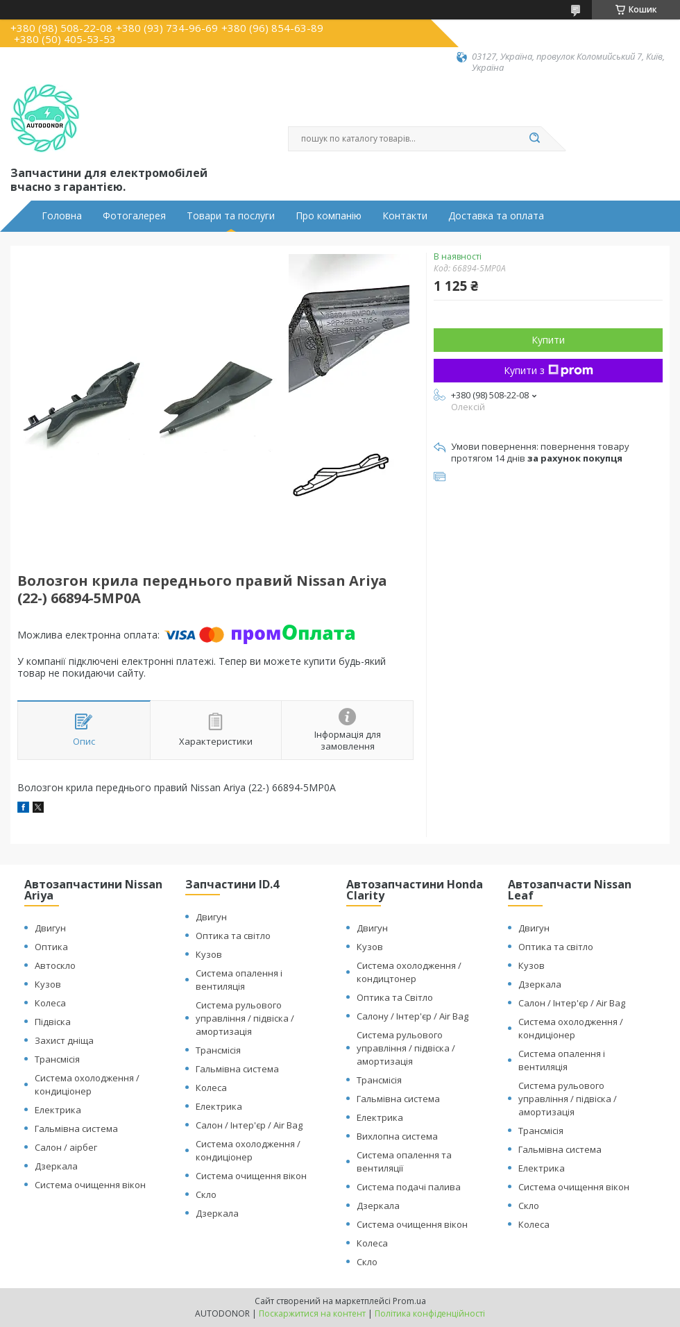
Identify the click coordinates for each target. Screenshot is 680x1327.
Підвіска (53, 1021)
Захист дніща (64, 1040)
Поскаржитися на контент (312, 1313)
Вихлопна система (397, 1136)
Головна (62, 216)
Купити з (548, 370)
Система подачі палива (409, 1187)
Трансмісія (57, 1059)
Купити (548, 339)
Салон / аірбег (66, 1147)
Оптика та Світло (395, 997)
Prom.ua (409, 1301)
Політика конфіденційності (430, 1313)
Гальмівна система (76, 1128)
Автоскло (55, 965)
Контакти (404, 216)
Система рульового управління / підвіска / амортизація (245, 1018)
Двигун (50, 928)
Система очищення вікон (90, 1184)
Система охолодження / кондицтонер (409, 972)
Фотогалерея (134, 216)
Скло (206, 1194)
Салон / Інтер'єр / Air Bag (249, 1125)
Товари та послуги (231, 216)
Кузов (48, 984)
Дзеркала (56, 1166)
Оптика (51, 946)
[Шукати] (534, 138)
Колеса (50, 1003)
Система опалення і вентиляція (239, 979)
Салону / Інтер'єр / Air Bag (412, 1016)
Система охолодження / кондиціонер (87, 1084)
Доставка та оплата (496, 216)
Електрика (58, 1110)
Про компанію (329, 216)
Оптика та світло (233, 935)
